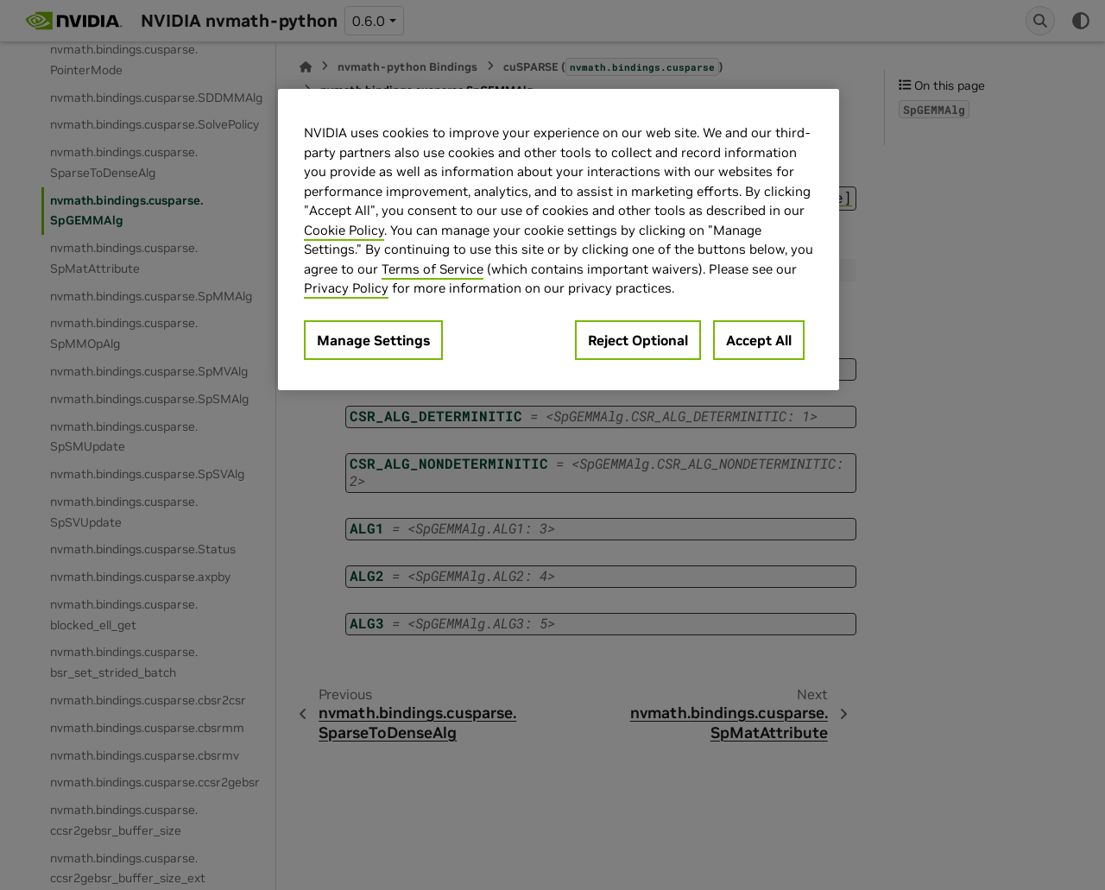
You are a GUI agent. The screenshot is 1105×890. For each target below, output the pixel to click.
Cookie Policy (344, 230)
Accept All (759, 340)
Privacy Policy (346, 288)
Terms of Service (432, 269)
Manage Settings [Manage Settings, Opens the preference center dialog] (373, 340)
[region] (558, 239)
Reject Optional (638, 340)
